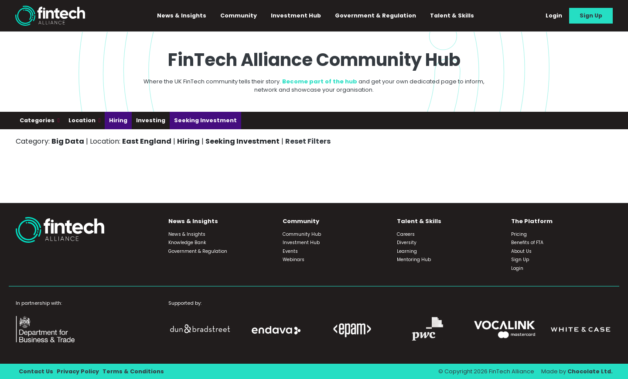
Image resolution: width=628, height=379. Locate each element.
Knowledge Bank (187, 242)
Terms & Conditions (133, 371)
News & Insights (181, 15)
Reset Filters (308, 141)
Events (290, 251)
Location (82, 120)
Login (554, 15)
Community (238, 15)
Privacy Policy (78, 371)
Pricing (519, 234)
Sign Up (591, 15)
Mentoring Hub (414, 259)
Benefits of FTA (527, 242)
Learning (407, 251)
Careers (406, 234)
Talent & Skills (452, 15)
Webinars (293, 259)
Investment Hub (296, 15)
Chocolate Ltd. (590, 371)
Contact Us (36, 371)
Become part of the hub (319, 81)
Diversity (406, 242)
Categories (38, 120)
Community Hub (302, 234)
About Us (521, 251)
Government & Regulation (375, 15)
